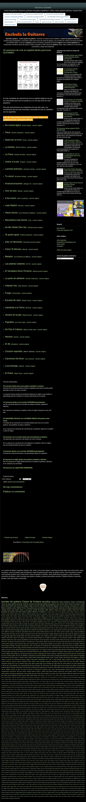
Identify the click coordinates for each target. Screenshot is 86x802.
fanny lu (66, 766)
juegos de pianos (25, 629)
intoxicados (71, 770)
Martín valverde (46, 685)
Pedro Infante (77, 637)
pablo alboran (49, 610)
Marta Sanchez (42, 741)
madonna (44, 669)
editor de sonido (61, 663)
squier (53, 792)
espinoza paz (52, 616)
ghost (18, 641)
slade (33, 792)
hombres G (23, 641)
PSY (47, 659)
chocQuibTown (5, 762)
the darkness (27, 709)
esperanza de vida (53, 766)
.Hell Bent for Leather (68, 711)
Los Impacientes (53, 737)
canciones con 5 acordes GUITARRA (55, 14)
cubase (16, 764)
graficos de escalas (59, 22)
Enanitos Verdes (29, 169)
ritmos (9, 610)
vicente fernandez (38, 610)
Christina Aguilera (9, 723)
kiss (69, 641)
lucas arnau (51, 703)
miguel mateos (31, 671)
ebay (6, 766)
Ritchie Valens (20, 147)
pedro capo (31, 707)
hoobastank (13, 701)
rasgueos (57, 614)
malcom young (5, 705)
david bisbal (4, 626)
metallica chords (80, 780)
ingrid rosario (52, 770)
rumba (8, 790)
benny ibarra (63, 691)
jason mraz (35, 641)
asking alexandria (36, 691)
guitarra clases (70, 602)
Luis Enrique (26, 685)
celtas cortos (76, 693)
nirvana (62, 604)
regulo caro (37, 624)
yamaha (83, 796)
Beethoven (58, 645)
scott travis (49, 790)
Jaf (30, 220)
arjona (3, 606)
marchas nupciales (28, 780)
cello (65, 760)
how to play (27, 770)
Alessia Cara (39, 715)
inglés (79, 649)
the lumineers (81, 673)
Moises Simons (19, 742)
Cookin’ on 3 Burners (29, 723)
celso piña (69, 693)
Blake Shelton (24, 679)
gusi (84, 768)
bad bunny (66, 661)
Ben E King (18, 679)
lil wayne (39, 778)
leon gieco (26, 703)
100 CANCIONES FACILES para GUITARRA (57, 16)
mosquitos (60, 246)
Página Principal (30, 537)
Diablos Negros (5, 725)
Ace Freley (52, 645)
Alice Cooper (4, 679)
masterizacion (5, 671)
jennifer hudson (73, 772)
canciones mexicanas (70, 606)
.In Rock (83, 711)
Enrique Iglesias (80, 614)
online (74, 671)
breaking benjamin (49, 758)
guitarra (14, 604)
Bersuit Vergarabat (79, 655)
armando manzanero (49, 756)
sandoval (54, 707)
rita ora (68, 788)
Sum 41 (61, 748)
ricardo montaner (51, 653)
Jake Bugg (32, 681)
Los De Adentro (45, 737)
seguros (62, 790)
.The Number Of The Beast (40, 645)
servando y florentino (9, 792)
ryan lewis (13, 790)
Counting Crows (39, 723)
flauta (7, 606)
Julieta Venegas (78, 681)
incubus (47, 770)
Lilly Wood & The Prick (79, 735)
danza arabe (61, 244)
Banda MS (49, 606)
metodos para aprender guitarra (48, 782)
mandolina (20, 780)
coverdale (74, 762)
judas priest (51, 612)
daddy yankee (81, 639)
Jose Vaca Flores (36, 733)
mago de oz (71, 651)
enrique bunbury (13, 626)
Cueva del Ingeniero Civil (65, 230)
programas (13, 673)
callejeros (82, 661)
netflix (74, 705)
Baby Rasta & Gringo (30, 717)
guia (75, 768)
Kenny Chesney (25, 683)
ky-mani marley (81, 776)
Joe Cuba (62, 731)
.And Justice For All (50, 675)
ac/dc (66, 604)
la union (81, 701)
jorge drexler (49, 701)
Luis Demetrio (30, 738)
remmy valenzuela (70, 629)
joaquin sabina (43, 641)
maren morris (53, 635)
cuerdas (20, 764)
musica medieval (12, 784)
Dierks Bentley (20, 725)
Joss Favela (57, 681)
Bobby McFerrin (32, 679)
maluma (76, 612)
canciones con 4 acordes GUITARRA (34, 14)
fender (80, 628)
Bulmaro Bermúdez (45, 719)
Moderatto (8, 742)
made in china (11, 780)
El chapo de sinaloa (62, 725)
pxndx (80, 620)
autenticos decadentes (51, 661)
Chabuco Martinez (29, 721)
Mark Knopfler (38, 685)
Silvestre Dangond (33, 687)
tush (45, 709)
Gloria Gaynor (4, 729)
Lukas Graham (38, 738)
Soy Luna (50, 622)
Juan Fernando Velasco (67, 681)
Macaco (32, 685)
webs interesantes (39, 796)
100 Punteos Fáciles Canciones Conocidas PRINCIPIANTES (71, 85)
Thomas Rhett (74, 687)
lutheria (66, 651)
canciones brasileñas (14, 760)
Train (83, 659)
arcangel (42, 661)
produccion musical (19, 653)
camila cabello (5, 760)
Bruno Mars (18, 622)
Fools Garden (51, 727)
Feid (81, 679)
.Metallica (25, 655)
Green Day (25, 608)
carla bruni (32, 760)
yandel (13, 655)
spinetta (49, 792)
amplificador (25, 639)
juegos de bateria (18, 651)
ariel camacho (18, 606)
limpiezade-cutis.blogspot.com (66, 242)
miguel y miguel (40, 671)
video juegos (71, 614)
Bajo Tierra (18, 373)
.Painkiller (25, 713)
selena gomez (69, 635)
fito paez (32, 665)
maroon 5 (15, 624)
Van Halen (9, 752)
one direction (50, 608)
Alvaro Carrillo (54, 715)
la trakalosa (44, 651)
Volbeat (3, 689)
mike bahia (49, 671)
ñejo (18, 798)
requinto (25, 604)
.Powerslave (31, 655)
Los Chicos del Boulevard (33, 737)
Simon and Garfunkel (43, 687)
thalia (76, 792)
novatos (60, 635)
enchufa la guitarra (30, 766)
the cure (22, 709)
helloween (70, 649)
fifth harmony (39, 633)
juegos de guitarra (73, 633)
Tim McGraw (81, 687)
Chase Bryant (56, 721)
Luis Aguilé (24, 738)
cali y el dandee (53, 647)
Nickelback (78, 685)
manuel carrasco (80, 651)
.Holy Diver (77, 711)
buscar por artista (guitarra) (70, 19)
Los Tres (59, 637)
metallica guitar (5, 782)
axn (63, 756)
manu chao (51, 669)
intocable (29, 641)
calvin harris (77, 758)
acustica (18, 754)
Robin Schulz (24, 687)
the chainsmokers (80, 653)
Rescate (33, 746)
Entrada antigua (47, 537)
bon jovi (46, 647)
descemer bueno (53, 764)
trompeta (47, 794)
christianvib (80, 602)
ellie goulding (75, 697)
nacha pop (61, 671)
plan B (7, 673)
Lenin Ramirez (46, 683)
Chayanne (73, 626)
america (3, 691)
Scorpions (78, 659)
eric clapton (43, 649)
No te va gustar (22, 198)
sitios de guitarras (27, 792)
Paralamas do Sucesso (16, 745)
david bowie (38, 764)
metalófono (29, 782)
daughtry (32, 764)
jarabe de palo (63, 633)
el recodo (17, 620)
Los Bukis (8, 659)
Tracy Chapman (60, 750)
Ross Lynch (71, 746)
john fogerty (42, 701)
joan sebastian (43, 614)
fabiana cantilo (23, 699)
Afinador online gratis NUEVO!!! (24, 22)
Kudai (30, 683)
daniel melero (26, 764)
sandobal (50, 707)
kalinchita (10, 776)
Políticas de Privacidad (10, 24)
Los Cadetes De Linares (71, 683)
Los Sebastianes (71, 737)
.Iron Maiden (75, 643)
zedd (13, 711)
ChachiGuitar (38, 721)
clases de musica (64, 639)
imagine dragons (54, 633)
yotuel (78, 709)
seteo (53, 673)
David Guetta (36, 657)
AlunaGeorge (46, 715)
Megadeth (40, 622)
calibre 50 (24, 614)
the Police (80, 792)
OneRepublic (41, 659)
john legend (40, 667)
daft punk (18, 649)
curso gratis (73, 639)
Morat (25, 249)
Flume (45, 727)
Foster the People (59, 727)
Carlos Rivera (65, 645)
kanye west (16, 776)
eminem (81, 697)
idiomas (75, 649)
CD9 (55, 719)
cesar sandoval (75, 760)
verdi (67, 794)
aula (60, 756)
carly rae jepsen (59, 760)
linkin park (9, 624)
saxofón (33, 790)
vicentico (11, 631)
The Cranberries (60, 687)
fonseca (62, 620)
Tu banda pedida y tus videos (72, 750)
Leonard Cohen (69, 735)
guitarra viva (55, 604)
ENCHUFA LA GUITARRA (43, 7)
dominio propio (81, 764)
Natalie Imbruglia (34, 742)
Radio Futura (27, 300)
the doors (4, 655)
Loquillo (52, 683)
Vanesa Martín (16, 752)
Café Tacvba (25, 622)
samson (18, 790)
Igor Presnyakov (59, 729)
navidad (3, 610)
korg (73, 701)
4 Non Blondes (64, 677)
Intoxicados (16, 293)
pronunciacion (29, 653)
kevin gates (48, 776)
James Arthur (23, 731)
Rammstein (18, 687)
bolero (35, 758)
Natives (41, 742)
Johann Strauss (75, 731)
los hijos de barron (26, 669)
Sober (42, 748)
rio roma (79, 616)
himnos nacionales (19, 770)
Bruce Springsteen (27, 719)
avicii (30, 639)
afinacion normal (69, 689)
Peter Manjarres (73, 745)
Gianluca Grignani (17, 681)
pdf (63, 635)
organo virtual (15, 707)
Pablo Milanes (81, 742)
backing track (30, 647)
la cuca (76, 701)
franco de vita (49, 665)
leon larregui (17, 635)
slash (69, 707)
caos (57, 693)
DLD (83, 616)
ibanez (21, 667)
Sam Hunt (23, 748)
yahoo (75, 709)
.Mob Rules (19, 713)
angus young (74, 631)
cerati (23, 616)
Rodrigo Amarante (63, 746)
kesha (43, 776)
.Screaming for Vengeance (33, 677)
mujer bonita (4, 784)
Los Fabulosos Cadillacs (27, 213)
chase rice (82, 760)
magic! (77, 703)
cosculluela (28, 633)
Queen (3, 618)
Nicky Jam (32, 329)
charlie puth (11, 663)
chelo (57, 639)
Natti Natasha (46, 742)
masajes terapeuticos (70, 780)
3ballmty (77, 713)
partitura (3, 614)
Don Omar (82, 645)
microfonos (46, 705)
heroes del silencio (23, 626)
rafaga (5, 788)
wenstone (46, 796)
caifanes (20, 618)
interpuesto (65, 770)
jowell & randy (69, 774)
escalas (49, 649)
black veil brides (5, 693)
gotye (60, 699)
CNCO (44, 620)
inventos (6, 772)
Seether (28, 748)
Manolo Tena (77, 738)
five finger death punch (74, 766)
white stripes (33, 675)
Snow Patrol (52, 687)
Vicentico (27, 242)
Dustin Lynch (48, 725)
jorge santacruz (44, 774)
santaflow (59, 707)
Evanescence (71, 679)
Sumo (16, 337)
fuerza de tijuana (9, 768)
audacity (57, 756)
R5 (6, 687)
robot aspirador (61, 240)
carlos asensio (39, 760)
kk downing (70, 776)
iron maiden (81, 606)
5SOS (13, 622)
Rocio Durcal (55, 746)
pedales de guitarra (28, 624)
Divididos (14, 344)
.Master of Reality (10, 645)
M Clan (28, 307)
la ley (39, 651)
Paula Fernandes (37, 745)
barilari (6, 758)
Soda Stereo (26, 125)
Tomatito (53, 750)
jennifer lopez (81, 772)
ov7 (78, 671)
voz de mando (57, 643)
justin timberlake (28, 651)
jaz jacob (62, 772)
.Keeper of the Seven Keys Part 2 (71, 675)
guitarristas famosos (60, 649)
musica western (21, 784)
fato (28, 665)
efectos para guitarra (68, 622)
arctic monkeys (57, 622)
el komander (74, 628)
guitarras (46, 633)
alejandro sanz (58, 606)
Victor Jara (53, 631)
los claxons (45, 626)
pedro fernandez (33, 786)
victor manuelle (9, 796)
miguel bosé (53, 705)
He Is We (44, 729)
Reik (56, 608)
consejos (62, 762)
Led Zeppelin (80, 626)
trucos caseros (53, 794)
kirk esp (64, 776)
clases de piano (6, 604)
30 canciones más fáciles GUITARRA (35, 16)
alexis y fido (40, 754)
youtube (83, 709)
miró (60, 782)
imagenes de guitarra (36, 626)
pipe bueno (55, 786)
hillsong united (15, 667)
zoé (56, 612)
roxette (83, 788)
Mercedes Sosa (55, 685)
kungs (74, 776)
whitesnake (52, 796)
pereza (3, 673)
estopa (77, 622)
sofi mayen (38, 792)
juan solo (76, 774)
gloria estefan (37, 768)
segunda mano (56, 790)
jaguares (36, 701)
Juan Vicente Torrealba (51, 733)
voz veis (67, 709)
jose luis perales (64, 701)
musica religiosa (6, 653)
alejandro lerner (26, 661)
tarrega (61, 792)
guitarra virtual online (79, 665)
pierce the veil (38, 707)
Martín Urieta (50, 741)
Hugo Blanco (25, 681)
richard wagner (52, 788)
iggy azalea (23, 701)
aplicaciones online (26, 691)
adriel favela (27, 754)
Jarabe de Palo (20, 154)
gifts (32, 768)
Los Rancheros (62, 737)
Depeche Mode (45, 657)
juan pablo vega (8, 651)
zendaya (11, 798)
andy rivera (11, 691)
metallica (9, 608)
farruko (33, 633)
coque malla (78, 695)
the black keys (70, 653)
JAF (7, 731)
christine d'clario (74, 647)
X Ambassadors (9, 689)
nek (72, 705)
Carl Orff (66, 719)
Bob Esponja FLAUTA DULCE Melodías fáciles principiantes (71, 114)
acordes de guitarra (11, 601)
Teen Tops (75, 748)
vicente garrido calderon (75, 794)
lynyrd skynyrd (71, 703)
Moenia (13, 742)
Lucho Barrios (19, 685)
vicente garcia (50, 709)
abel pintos (18, 614)
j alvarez (41, 772)
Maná (20, 191)
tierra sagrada (12, 675)
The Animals (81, 748)
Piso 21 (51, 659)
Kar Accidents (24, 735)
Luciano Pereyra (16, 738)
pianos (77, 620)
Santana (3, 639)
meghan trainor (26, 705)
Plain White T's (81, 745)
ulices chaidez (49, 643)
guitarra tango (81, 699)
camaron (82, 758)
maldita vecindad (13, 705)
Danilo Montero (63, 723)
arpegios (26, 606)
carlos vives (67, 628)
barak (2, 758)
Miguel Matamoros (64, 685)
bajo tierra (72, 756)
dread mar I (4, 641)
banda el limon (50, 628)
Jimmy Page (45, 681)
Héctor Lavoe (50, 729)
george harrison (50, 699)
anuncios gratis (20, 628)
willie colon (58, 796)
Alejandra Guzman (31, 715)
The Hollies (15, 750)
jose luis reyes (52, 774)
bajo (49, 604)
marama (45, 629)
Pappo (23, 162)
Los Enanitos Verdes (67, 618)
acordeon (13, 754)
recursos (37, 22)
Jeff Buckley (66, 657)
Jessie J (37, 681)
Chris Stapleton (69, 721)
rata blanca (16, 788)
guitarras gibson (5, 667)
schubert (44, 790)
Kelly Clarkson (31, 735)
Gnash (10, 729)
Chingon (63, 721)
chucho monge (29, 695)
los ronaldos (44, 703)
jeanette (67, 772)
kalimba (35, 651)
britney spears (57, 758)
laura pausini (15, 703)
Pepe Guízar (56, 745)
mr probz (82, 782)
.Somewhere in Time (27, 645)
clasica (49, 762)
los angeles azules (9, 669)
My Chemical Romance (19, 659)
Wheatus (73, 752)
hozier (18, 701)
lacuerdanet (4, 778)
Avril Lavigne (70, 655)
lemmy (20, 778)
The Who (39, 750)
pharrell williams (48, 786)
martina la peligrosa (60, 780)
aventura (3, 633)
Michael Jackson (67, 637)
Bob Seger (13, 719)
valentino (64, 794)
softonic (64, 673)
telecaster (65, 792)
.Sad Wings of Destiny (33, 713)
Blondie (78, 717)
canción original (37, 125)
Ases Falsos (50, 655)
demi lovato (18, 697)
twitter (28, 675)
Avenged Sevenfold (60, 655)
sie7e (57, 673)
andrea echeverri (11, 756)
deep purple (28, 616)
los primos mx (37, 703)
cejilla (31, 606)
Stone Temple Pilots (53, 748)
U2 (47, 612)
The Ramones (26, 750)
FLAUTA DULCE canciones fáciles (28, 19)
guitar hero (79, 768)
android (18, 756)
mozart (78, 782)
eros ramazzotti (22, 665)
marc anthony (45, 635)
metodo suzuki (36, 782)
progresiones (20, 673)
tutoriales (82, 608)
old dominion (66, 784)
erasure (42, 766)
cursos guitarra (62, 612)
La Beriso (44, 735)
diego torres (42, 663)
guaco (63, 699)
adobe (22, 754)
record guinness (27, 788)
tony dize (34, 794)
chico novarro (16, 695)
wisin (59, 624)
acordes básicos (6, 661)
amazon (83, 754)
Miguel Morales (74, 741)
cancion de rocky (27, 693)
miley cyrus (26, 643)
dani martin (28, 663)
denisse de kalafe (25, 697)
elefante (49, 620)
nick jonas (40, 784)
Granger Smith (16, 729)
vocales (32, 796)
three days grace (52, 624)
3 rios (58, 677)
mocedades (65, 782)
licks (26, 778)
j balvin (62, 614)
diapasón (64, 764)
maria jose (52, 780)
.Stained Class (43, 713)
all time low (70, 754)
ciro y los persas (41, 695)
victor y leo (17, 796)
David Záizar (78, 723)
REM (55, 659)
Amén (80, 715)
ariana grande (42, 628)
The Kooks (67, 687)
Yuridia (18, 689)
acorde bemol (24, 689)
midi (58, 782)
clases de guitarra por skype (29, 762)
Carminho (3, 721)
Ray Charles (28, 746)
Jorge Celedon (11, 733)
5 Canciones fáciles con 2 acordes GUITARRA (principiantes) (23, 451)
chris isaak (22, 695)
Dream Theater (54, 657)
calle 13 (60, 647)
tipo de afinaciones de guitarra (18, 794)
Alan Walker (23, 715)
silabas (21, 792)
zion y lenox (41, 675)
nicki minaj (79, 705)
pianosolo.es (61, 228)
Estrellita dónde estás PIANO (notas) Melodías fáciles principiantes (73, 57)
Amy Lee (67, 715)
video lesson (58, 709)
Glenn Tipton (81, 727)
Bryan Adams (36, 719)
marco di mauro (37, 780)
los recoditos (52, 651)
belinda (14, 758)
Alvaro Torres (61, 715)
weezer (71, 709)
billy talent (73, 691)
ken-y (34, 776)
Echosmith (54, 725)
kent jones (38, 776)
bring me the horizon (18, 633)
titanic (29, 794)
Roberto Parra (48, 746)
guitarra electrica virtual (71, 699)
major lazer (82, 703)
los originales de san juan (78, 778)
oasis (52, 614)
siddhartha (65, 707)
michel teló (41, 705)
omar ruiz (79, 784)
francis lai (82, 766)
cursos (13, 649)
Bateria (3, 608)
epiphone (37, 766)
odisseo (55, 784)
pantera (21, 786)
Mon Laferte (72, 685)
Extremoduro (16, 727)
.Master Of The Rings (10, 713)
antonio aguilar (31, 756)
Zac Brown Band (80, 752)
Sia (13, 647)
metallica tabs (34, 705)
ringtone (64, 788)
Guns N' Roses (65, 624)
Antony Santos (17, 717)
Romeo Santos (5, 616)
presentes (75, 786)
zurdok (15, 798)
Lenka (63, 735)
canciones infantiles (39, 606)
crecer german (81, 762)
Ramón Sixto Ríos (19, 746)
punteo (35, 653)
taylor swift (44, 624)
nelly (30, 784)
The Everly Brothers (6, 750)
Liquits (3, 737)
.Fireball (52, 711)
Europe (83, 725)
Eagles (61, 657)
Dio (57, 679)
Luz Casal (51, 738)
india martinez (30, 701)
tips (27, 794)
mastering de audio (79, 669)
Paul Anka (29, 745)
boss (39, 758)
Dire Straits (36, 631)
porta (65, 786)
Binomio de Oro (71, 717)
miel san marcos (22, 671)
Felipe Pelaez (40, 727)
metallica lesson (13, 782)
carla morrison (59, 628)
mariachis (20, 643)
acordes (67, 631)
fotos (53, 649)
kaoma (21, 776)
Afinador (40, 620)
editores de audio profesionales (76, 663)
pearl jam (22, 707)
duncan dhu (51, 697)
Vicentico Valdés (33, 752)
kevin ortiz (47, 667)
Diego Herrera (13, 725)
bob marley (13, 616)
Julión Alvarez (10, 614)
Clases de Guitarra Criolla (76, 604)
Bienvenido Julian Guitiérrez (60, 717)
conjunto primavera (70, 695)
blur (71, 661)
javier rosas (57, 772)
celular (68, 760)
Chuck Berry (53, 679)
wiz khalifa (64, 796)
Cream (45, 723)
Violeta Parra (10, 639)
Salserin (18, 748)
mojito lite (70, 782)
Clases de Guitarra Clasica (63, 610)
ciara (35, 695)
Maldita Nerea (69, 738)
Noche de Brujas (55, 742)
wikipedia (66, 626)
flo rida (43, 665)
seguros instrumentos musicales (73, 790)
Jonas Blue (4, 733)
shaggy (17, 792)
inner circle (59, 770)
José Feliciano (29, 637)
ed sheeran (11, 612)
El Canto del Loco (62, 679)
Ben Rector (50, 717)
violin (63, 709)
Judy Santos (4, 735)
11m (63, 713)
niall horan (34, 784)
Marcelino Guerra (17, 741)
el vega (16, 766)
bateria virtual (39, 639)
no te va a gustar (53, 629)
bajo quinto (67, 756)
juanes (30, 610)
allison (13, 628)
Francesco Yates (69, 727)
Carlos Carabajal (73, 719)
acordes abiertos (32, 689)
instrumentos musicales (30, 667)
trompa (42, 794)
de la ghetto (11, 697)
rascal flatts (10, 788)
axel (83, 618)
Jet (41, 681)
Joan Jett (51, 681)
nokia (44, 784)
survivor (57, 792)
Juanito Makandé (80, 733)
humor (32, 770)
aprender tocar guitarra (31, 628)
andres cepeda (27, 612)
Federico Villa (32, 727)
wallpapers (45, 618)
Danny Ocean (71, 723)
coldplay (42, 616)
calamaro (12, 620)
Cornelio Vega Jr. (14, 657)
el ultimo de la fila (6, 665)
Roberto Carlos (70, 659)
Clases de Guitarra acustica (36, 601)
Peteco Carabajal (64, 745)
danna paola (4, 697)
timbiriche (7, 794)
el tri (15, 641)
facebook (61, 766)
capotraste (4, 663)
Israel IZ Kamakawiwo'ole (69, 729)
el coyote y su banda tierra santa (62, 697)
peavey (26, 707)
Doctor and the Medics (38, 725)
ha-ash (23, 620)
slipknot (7, 631)
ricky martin (79, 629)
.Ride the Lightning (21, 677)
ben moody (19, 758)
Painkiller (3, 745)
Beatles (45, 604)
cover (83, 695)
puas (46, 707)
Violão (68, 752)
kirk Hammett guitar (57, 776)
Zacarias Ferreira (5, 754)
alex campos (17, 639)
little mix (44, 778)
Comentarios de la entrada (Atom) (33, 542)
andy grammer (23, 756)
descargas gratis (35, 697)
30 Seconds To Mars (69, 713)
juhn (80, 774)
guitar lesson (61, 665)
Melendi (19, 608)
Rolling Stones (74, 624)
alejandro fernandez (11, 618)
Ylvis (15, 689)
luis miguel (33, 618)
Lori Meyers (10, 737)
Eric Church (78, 725)
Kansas (12, 735)
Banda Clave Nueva (42, 717)
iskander (22, 772)
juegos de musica (70, 620)
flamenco (38, 665)
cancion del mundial (38, 693)
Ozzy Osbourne (64, 742)
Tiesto (43, 750)
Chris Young (77, 721)
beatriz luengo (56, 691)
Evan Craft (10, 727)
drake (2, 766)
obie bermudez (8, 707)
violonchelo (9, 637)
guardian (71, 768)
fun (34, 699)
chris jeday (12, 762)
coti (47, 616)
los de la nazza (61, 778)
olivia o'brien (73, 784)
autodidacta (81, 631)
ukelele (62, 626)
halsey (3, 770)
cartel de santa (63, 693)
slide (60, 673)
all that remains (62, 754)
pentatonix (40, 786)
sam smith (37, 673)
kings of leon (61, 667)
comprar (53, 762)
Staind (46, 748)
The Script (33, 750)
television (56, 626)
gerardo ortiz (35, 614)
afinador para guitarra (79, 689)
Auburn (23, 717)
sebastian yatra (61, 653)
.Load (2, 713)
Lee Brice (58, 735)
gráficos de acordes (47, 22)
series (14, 608)
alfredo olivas (46, 754)
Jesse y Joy (23, 610)
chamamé (9, 695)
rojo (33, 673)
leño (23, 778)
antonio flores (18, 691)
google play (51, 768)
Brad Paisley (19, 719)
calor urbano (70, 758)
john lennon (26, 618)
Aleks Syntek (81, 677)
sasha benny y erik (25, 790)
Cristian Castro (24, 657)
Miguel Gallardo (65, 741)
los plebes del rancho (70, 616)
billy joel (69, 691)
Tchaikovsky (69, 748)
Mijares (80, 741)
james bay (51, 772)
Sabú (14, 748)
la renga (77, 667)
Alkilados (44, 655)
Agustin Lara (16, 715)
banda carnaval (39, 647)
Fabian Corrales (24, 727)
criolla (2, 764)
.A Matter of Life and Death (21, 711)
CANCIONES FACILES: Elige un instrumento (49, 19)
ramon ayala (27, 673)
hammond (7, 770)
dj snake (54, 663)
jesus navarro (17, 774)
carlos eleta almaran (49, 760)
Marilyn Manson (45, 631)
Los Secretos (79, 737)
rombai (79, 788)
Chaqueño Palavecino (47, 721)
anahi (7, 691)
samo (42, 673)
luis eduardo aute (59, 703)
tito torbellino (40, 709)
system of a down (39, 643)
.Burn (39, 711)
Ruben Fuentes (9, 748)
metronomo (13, 671)
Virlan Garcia (60, 631)
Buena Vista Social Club (43, 679)
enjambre (15, 665)
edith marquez (10, 766)
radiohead (41, 653)
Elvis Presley (71, 725)
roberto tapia (73, 788)
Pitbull (83, 637)
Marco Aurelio (25, 741)
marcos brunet (45, 780)
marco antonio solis (11, 643)
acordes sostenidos (60, 689)
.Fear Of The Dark (66, 643)
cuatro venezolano (9, 764)
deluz (47, 764)
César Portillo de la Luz (53, 723)
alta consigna (76, 754)
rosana (32, 643)
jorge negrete (55, 701)
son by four (44, 792)
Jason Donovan (46, 731)
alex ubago (18, 647)
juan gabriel (59, 616)
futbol (55, 665)
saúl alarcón (38, 790)
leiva (17, 778)
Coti (24, 140)
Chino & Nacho (74, 645)
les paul (31, 703)
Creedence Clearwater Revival (24, 631)
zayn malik (9, 711)
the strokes (4, 675)
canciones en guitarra (49, 693)
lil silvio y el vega (31, 778)
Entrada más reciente (11, 537)
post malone (70, 786)
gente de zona (42, 699)
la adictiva (33, 629)
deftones (43, 764)
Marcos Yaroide (34, 741)
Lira (6, 737)
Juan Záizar (61, 733)
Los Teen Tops (20, 322)
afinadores (82, 624)
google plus (57, 768)
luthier (65, 703)
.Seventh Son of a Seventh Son (49, 677)
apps (42, 756)
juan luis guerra (57, 641)
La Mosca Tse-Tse (37, 683)
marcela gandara (60, 669)
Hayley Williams (38, 729)
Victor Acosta (41, 752)
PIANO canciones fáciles (10, 19)
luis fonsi (27, 635)
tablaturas (55, 602)
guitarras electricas (10, 629)
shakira (39, 618)
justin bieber (70, 612)
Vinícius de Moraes (57, 752)
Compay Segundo (18, 723)
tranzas (24, 675)
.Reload (14, 677)
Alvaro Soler (11, 679)
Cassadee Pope (20, 721)
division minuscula (26, 649)
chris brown (66, 647)
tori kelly (18, 675)
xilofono (69, 796)
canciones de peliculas (35, 604)
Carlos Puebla (81, 719)
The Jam (20, 750)
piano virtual (61, 629)
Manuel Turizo (8, 741)
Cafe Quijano (60, 719)
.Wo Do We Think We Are (54, 713)
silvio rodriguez (78, 635)
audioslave (49, 691)
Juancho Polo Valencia (70, 733)
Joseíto (43, 733)
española (46, 766)
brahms (42, 758)
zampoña (3, 711)
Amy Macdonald (74, 715)
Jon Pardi (82, 731)
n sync (27, 784)
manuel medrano (35, 635)
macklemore (4, 780)
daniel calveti (35, 663)
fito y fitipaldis (55, 620)
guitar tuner (68, 665)
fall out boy (30, 699)
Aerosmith (38, 655)
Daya (83, 723)
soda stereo (15, 610)
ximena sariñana (76, 796)
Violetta (65, 752)
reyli (45, 653)
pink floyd (18, 612)
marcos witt (69, 669)
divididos (49, 663)
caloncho (64, 758)
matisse (20, 624)
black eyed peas (80, 691)
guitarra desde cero (71, 22)
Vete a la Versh (25, 752)
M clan (56, 738)
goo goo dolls (44, 768)
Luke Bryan (46, 738)
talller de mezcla (72, 673)
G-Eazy (76, 727)
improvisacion (41, 770)
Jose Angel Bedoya (20, 733)
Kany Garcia (17, 735)
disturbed (41, 697)
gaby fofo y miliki (18, 768)
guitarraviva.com (5, 701)
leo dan (73, 641)
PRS (69, 742)
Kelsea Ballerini (17, 683)
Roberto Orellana (40, 746)
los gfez (18, 669)
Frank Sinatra (8, 681)
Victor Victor (49, 752)
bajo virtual (78, 756)
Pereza (21, 205)
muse (49, 614)
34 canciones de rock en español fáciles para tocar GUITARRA (72, 155)
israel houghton (29, 772)
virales (21, 796)
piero (43, 707)
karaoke (26, 776)
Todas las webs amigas (64, 250)
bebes (10, 758)
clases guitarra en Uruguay (52, 695)
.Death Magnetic (45, 711)
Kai (9, 735)
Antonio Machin (9, 717)
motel (74, 782)
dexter (59, 764)
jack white (45, 772)
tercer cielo (71, 792)
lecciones (21, 703)
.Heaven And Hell (58, 711)
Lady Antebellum (52, 735)
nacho (61, 705)
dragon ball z (36, 649)
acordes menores (41, 689)
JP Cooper (11, 731)
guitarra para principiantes (16, 482)
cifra (16, 762)
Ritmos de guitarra (9, 22)
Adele (35, 620)
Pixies (83, 685)
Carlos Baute (5, 657)
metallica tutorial (22, 782)
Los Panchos (12, 685)
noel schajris (68, 671)
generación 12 (27, 768)
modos (58, 705)
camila (19, 616)
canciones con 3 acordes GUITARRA (13, 14)
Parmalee (24, 745)
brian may (13, 693)
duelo (46, 697)
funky (37, 699)
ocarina (51, 784)
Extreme (77, 679)
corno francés (68, 762)
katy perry (65, 641)
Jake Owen (17, 731)
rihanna (51, 626)
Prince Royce (78, 618)
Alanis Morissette (73, 677)
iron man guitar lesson (14, 772)
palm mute (16, 786)
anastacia (3, 756)
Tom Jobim (48, 750)
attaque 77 (43, 691)
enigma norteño (16, 699)
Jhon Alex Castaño (55, 731)
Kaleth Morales (38, 637)
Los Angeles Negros (59, 683)
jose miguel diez (61, 774)
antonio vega (35, 661)
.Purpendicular (8, 677)
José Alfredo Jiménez (54, 618)
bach (33, 639)
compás (57, 762)
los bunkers (39, 629)
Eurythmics (4, 727)
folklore (29, 614)
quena (80, 786)
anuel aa (38, 756)
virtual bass (27, 796)
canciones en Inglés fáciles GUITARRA (14, 16)
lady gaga (10, 635)
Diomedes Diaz (28, 725)
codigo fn (62, 695)
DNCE (30, 657)
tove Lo (39, 794)
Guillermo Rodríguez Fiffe (26, 729)
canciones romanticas (49, 639)
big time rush (30, 758)
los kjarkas (68, 778)
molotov (55, 671)
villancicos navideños (39, 612)
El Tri (28, 264)
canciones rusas (25, 760)
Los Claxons (30, 359)
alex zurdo (33, 754)
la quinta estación (70, 667)
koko (70, 701)
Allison (21, 366)
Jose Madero (28, 733)
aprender (20, 604)
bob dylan (76, 661)
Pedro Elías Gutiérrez (47, 745)
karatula (30, 776)
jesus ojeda (25, 774)
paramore (82, 671)
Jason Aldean (37, 731)
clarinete (19, 762)
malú (16, 780)
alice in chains (54, 754)
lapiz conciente (11, 778)
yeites (2, 798)
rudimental (4, 790)
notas (66, 614)
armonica (24, 647)
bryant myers (19, 693)
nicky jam (82, 612)
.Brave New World (33, 711)
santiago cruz (48, 673)
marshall (20, 705)
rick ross (59, 788)
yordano (7, 798)
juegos (18, 629)
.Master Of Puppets (18, 637)
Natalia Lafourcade (31, 659)
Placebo (3, 687)
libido (22, 635)
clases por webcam (42, 762)
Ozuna (45, 622)
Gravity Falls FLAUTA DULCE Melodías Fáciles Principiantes (73, 184)
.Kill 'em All (19, 655)
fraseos (3, 768)
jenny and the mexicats (7, 774)
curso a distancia (19, 663)
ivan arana (35, 772)
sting (79, 707)
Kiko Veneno (23, 286)
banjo (83, 756)
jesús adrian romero (34, 774)
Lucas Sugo (9, 738)
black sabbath (5, 620)
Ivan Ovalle (79, 729)
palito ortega (10, 786)
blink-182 (9, 633)
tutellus (59, 794)
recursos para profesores (37, 788)
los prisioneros (37, 669)
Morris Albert (26, 742)
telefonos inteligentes (13, 709)
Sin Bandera (36, 616)
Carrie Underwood (11, 721)
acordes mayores (16, 661)
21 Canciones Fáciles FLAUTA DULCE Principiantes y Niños (71, 70)
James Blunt (31, 731)
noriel (47, 784)
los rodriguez (59, 651)
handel (12, 770)
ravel (21, 788)
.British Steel (58, 675)
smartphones (74, 707)
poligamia (60, 786)
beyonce (24, 758)
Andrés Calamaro (17, 132)
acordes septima (50, 689)
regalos (46, 788)
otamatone (4, 786)
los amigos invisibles (51, 778)
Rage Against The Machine (8, 746)
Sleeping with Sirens (36, 748)
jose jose (50, 641)
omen (83, 784)
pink (12, 653)
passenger (26, 786)
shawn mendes (29, 620)
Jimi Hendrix (4, 647)
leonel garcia (78, 641)
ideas (35, 770)
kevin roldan (53, 667)
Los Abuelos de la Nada (20, 737)
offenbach (60, 784)
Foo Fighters (33, 622)
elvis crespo (22, 766)
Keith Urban (9, 683)
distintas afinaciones (71, 764)
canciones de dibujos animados (68, 608)
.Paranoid (18, 645)
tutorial (9, 655)
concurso (8, 649)
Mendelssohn (57, 741)
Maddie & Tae (62, 738)
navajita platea (67, 705)
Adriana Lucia (8, 715)
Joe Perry (68, 731)
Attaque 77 (27, 184)
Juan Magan (74, 657)
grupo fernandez (65, 768)
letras (61, 602)
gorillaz (57, 699)
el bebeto (10, 641)
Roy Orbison (78, 746)
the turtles (34, 709)
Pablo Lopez (74, 742)
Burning (52, 719)
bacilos (61, 661)
